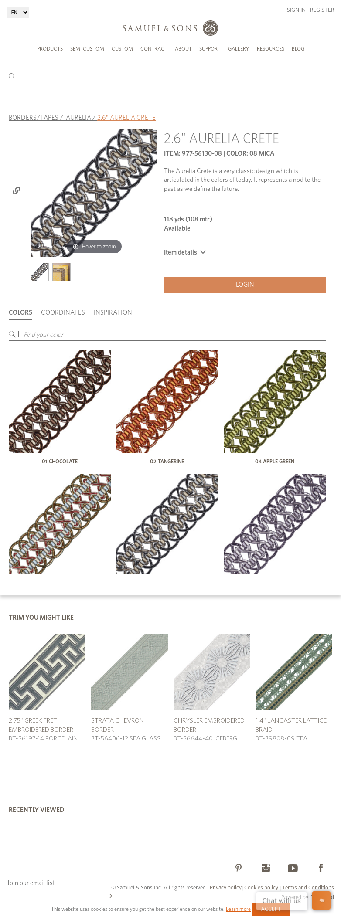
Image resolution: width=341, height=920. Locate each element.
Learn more (238, 909)
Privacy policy (226, 888)
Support (210, 48)
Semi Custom (87, 48)
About (183, 48)
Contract (153, 48)
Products (50, 48)
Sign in (296, 10)
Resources (270, 48)
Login (245, 285)
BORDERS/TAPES (33, 118)
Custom (122, 48)
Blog (298, 48)
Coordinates (63, 312)
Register (322, 10)
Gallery (238, 48)
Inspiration (113, 312)
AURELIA (78, 118)
